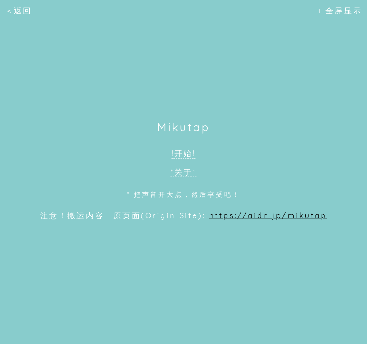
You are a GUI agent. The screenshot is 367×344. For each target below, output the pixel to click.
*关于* (184, 172)
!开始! (184, 153)
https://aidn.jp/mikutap (268, 215)
